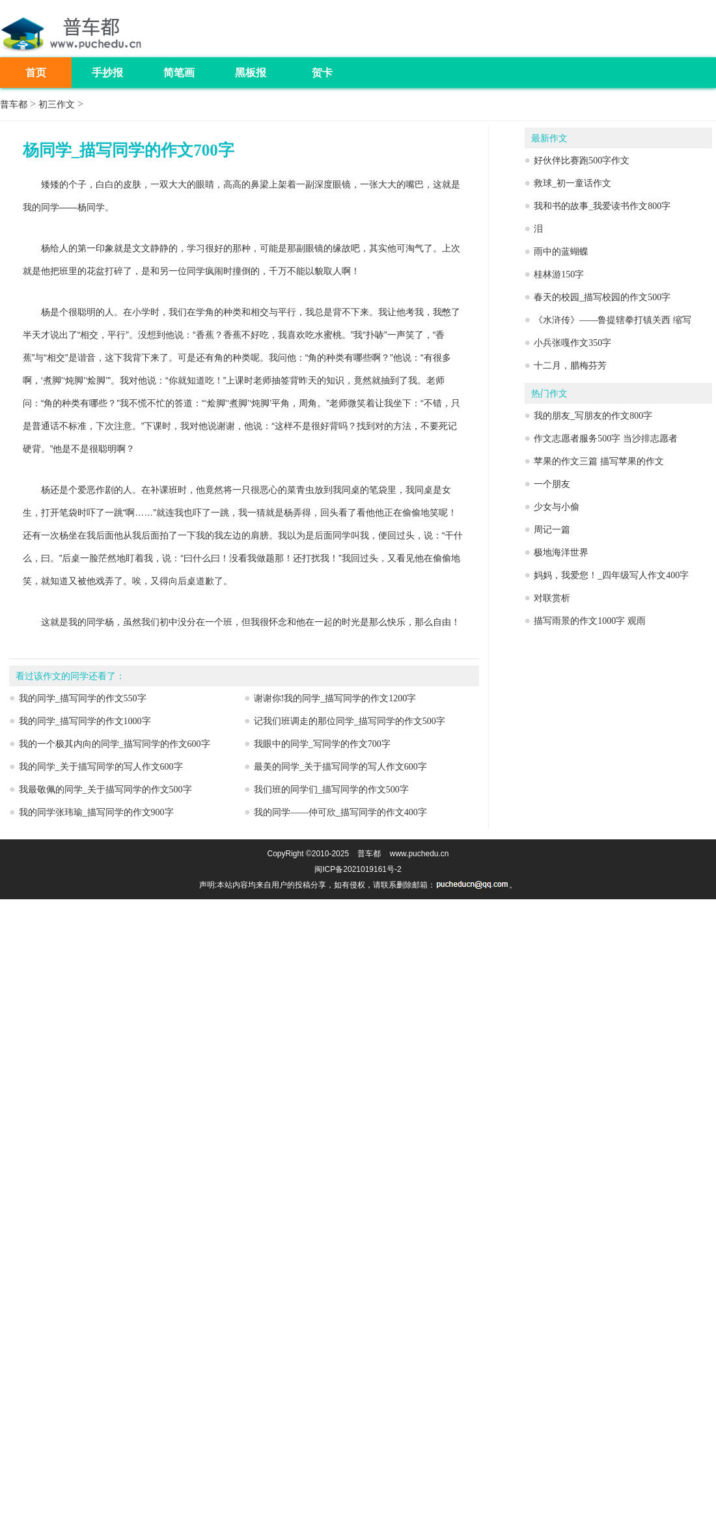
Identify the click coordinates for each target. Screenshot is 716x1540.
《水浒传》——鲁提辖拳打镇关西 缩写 (612, 320)
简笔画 (179, 72)
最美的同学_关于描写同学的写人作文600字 (340, 767)
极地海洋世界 (561, 552)
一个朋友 (552, 484)
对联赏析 (552, 598)
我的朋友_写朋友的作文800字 (593, 416)
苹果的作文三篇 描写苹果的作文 (599, 461)
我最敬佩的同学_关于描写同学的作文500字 (105, 789)
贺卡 (322, 72)
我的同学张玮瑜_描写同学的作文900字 (96, 812)
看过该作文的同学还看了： (70, 676)
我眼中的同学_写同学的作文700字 (322, 744)
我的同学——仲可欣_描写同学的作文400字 (340, 812)
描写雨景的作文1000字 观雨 (590, 621)
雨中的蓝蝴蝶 (561, 252)
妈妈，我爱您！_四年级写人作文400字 (611, 575)
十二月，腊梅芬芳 (570, 366)
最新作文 (549, 138)
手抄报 (107, 72)
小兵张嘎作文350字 (572, 343)
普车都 (13, 104)
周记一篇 (552, 530)
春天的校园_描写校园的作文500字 (602, 297)
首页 (35, 72)
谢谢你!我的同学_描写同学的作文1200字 (335, 698)
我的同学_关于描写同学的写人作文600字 (101, 767)
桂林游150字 (559, 274)
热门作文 (549, 394)
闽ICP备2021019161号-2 (357, 869)
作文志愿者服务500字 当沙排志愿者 (606, 438)
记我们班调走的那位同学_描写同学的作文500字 (349, 721)
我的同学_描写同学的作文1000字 (85, 721)
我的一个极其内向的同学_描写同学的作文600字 (114, 744)
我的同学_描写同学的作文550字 (82, 698)
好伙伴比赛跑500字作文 (581, 160)
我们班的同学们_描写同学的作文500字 (331, 789)
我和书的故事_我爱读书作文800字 (602, 206)
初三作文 (56, 104)
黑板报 (250, 72)
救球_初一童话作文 (572, 183)
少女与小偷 (556, 507)
